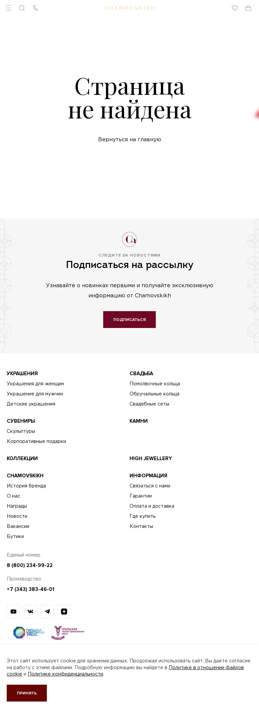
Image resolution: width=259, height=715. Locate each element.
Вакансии (18, 527)
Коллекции (22, 458)
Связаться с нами (150, 486)
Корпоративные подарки (36, 442)
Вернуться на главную (129, 139)
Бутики (15, 537)
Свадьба (141, 373)
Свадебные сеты (149, 404)
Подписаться (129, 319)
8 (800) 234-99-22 (30, 565)
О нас (13, 496)
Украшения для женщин (35, 384)
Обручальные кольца (154, 394)
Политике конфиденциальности (65, 674)
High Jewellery (151, 458)
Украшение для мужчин (35, 394)
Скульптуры (21, 431)
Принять (27, 693)
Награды (17, 506)
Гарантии (141, 496)
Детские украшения (31, 404)
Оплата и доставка (152, 506)
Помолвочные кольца (155, 384)
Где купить (142, 516)
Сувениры (21, 421)
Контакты (141, 527)
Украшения (22, 373)
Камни (139, 421)
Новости (17, 516)
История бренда (26, 486)
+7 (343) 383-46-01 (30, 589)
